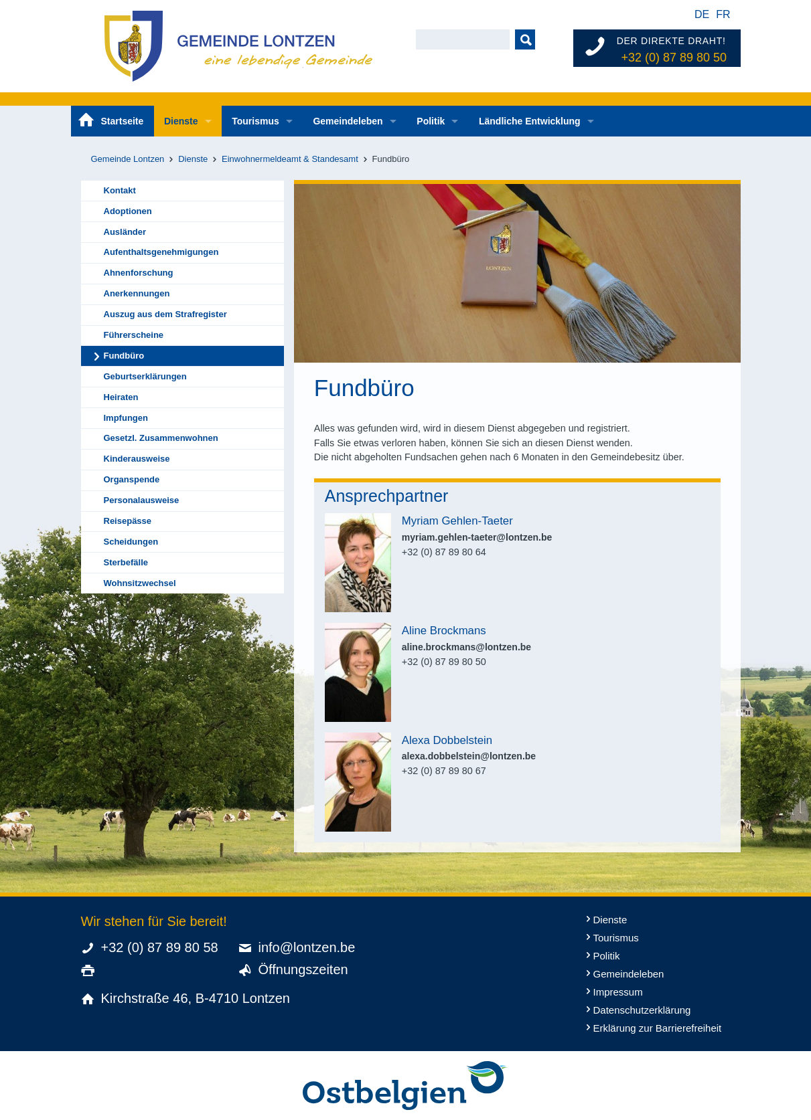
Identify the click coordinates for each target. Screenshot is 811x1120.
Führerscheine (134, 335)
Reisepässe (128, 521)
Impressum (618, 992)
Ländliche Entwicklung (530, 121)
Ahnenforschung (138, 273)
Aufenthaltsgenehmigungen (161, 252)
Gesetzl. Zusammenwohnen (161, 438)
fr (723, 14)
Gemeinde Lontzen (128, 159)
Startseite (122, 121)
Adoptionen (128, 211)
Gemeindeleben (347, 121)
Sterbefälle (126, 562)
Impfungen (126, 418)
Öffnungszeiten (303, 969)
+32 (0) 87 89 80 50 (674, 57)
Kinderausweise (137, 459)
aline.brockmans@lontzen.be (466, 647)
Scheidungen (131, 542)
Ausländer (125, 232)
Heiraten (121, 397)
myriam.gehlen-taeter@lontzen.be (477, 537)
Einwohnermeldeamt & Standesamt (290, 159)
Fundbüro (124, 356)
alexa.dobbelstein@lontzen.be (469, 756)
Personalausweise (141, 500)
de (701, 14)
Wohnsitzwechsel (140, 583)
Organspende (132, 479)
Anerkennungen (137, 293)
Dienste (181, 121)
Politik (431, 121)
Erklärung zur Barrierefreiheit (657, 1028)
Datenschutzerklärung (642, 1010)
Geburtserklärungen (145, 376)
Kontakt (120, 190)
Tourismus (255, 121)
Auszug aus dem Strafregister (165, 314)
